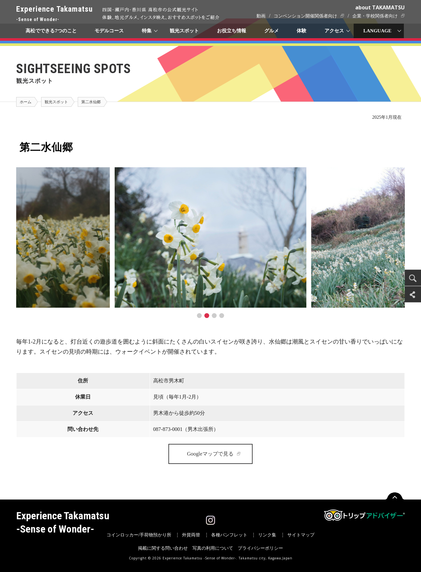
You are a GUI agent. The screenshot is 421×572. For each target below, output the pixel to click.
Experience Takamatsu (54, 14)
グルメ (271, 30)
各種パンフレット (229, 535)
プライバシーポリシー (260, 548)
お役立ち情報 (231, 30)
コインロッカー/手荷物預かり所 (139, 535)
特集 (147, 30)
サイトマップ (300, 535)
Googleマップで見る (210, 453)
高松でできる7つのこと (51, 30)
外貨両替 (191, 535)
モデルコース (109, 30)
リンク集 (267, 535)
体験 (302, 30)
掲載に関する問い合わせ (163, 548)
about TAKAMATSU (380, 7)
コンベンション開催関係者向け (305, 16)
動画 (261, 16)
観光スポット (184, 30)
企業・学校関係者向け (375, 16)
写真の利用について (212, 548)
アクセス (334, 30)
